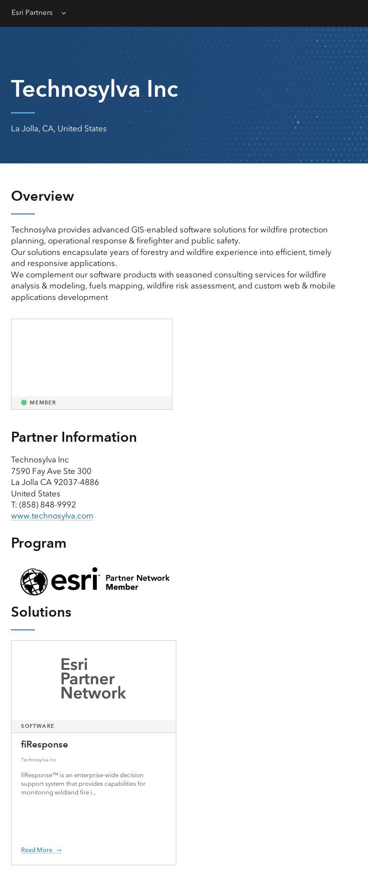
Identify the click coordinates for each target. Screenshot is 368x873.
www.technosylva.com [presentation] (52, 515)
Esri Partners (32, 12)
